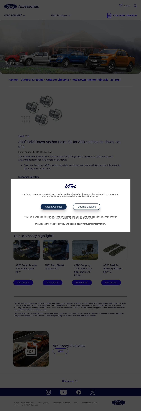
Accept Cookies (53, 206)
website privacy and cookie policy (66, 224)
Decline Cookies (87, 206)
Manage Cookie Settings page (82, 217)
